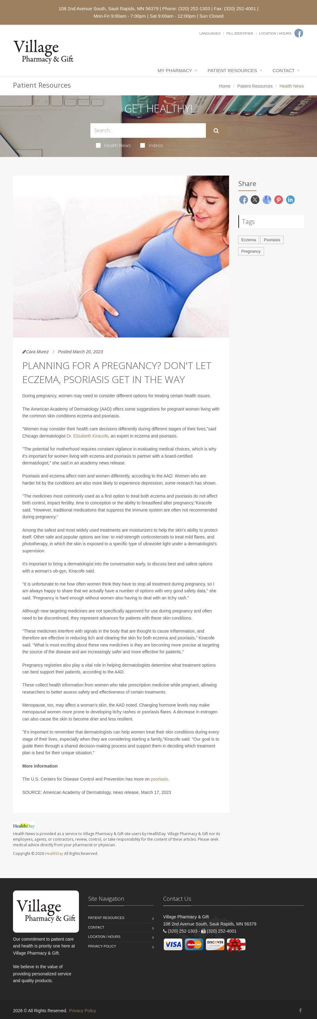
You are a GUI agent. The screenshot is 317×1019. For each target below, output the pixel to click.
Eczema (248, 239)
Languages (209, 33)
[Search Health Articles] (148, 130)
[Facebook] (298, 33)
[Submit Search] (216, 130)
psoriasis (159, 779)
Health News (113, 145)
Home (225, 86)
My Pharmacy (175, 70)
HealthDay (54, 853)
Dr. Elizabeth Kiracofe (87, 435)
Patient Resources (232, 70)
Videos (151, 145)
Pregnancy (251, 251)
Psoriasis (272, 239)
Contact (284, 70)
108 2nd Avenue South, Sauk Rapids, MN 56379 (108, 8)
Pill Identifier (239, 33)
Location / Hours (275, 33)
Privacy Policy (102, 946)
